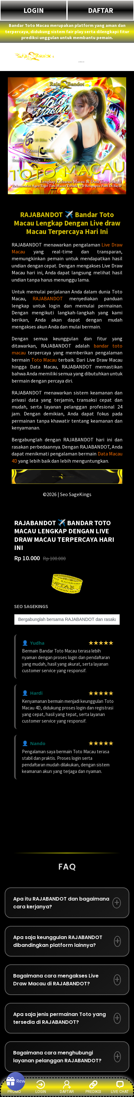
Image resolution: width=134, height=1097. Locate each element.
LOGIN (33, 10)
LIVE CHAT (120, 1087)
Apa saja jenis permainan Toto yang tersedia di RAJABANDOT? (59, 1018)
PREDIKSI (93, 1087)
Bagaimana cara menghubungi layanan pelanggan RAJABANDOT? (57, 1056)
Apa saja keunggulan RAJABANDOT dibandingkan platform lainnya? (57, 941)
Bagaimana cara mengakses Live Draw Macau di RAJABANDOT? (56, 979)
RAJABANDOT (48, 298)
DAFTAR (100, 10)
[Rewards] (15, 1081)
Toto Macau (44, 360)
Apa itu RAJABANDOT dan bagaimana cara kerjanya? (61, 902)
